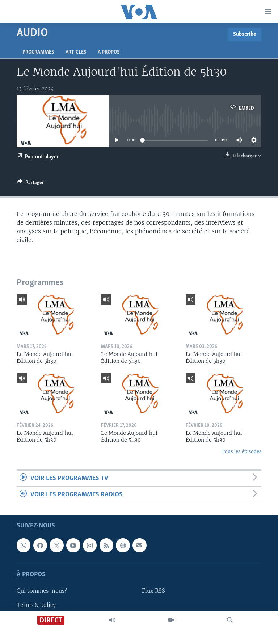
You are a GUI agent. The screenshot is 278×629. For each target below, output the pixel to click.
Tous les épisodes (241, 452)
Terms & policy (36, 605)
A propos (108, 52)
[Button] (30, 184)
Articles (76, 52)
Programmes (38, 52)
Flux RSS (153, 591)
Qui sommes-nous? (42, 591)
